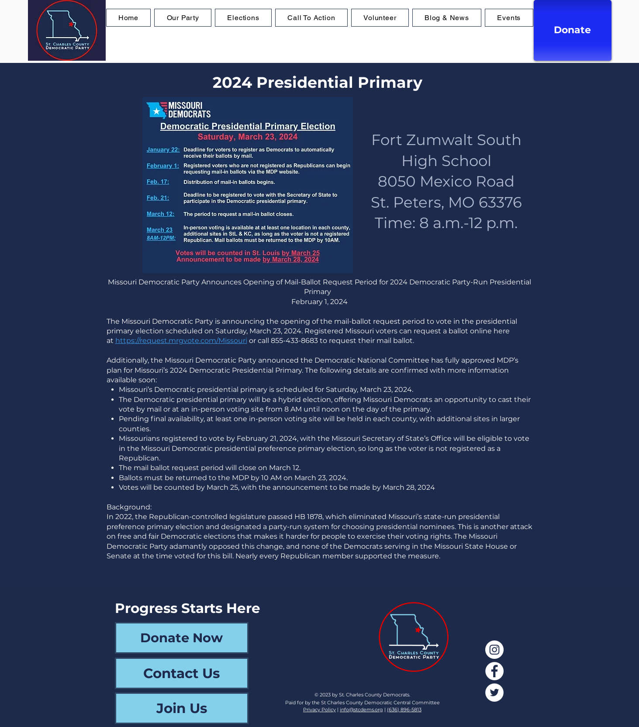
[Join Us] (182, 708)
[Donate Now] (182, 638)
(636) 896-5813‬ (404, 709)
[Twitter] (494, 692)
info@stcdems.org (361, 709)
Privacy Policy (319, 709)
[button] (243, 18)
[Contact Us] (182, 673)
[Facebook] (494, 671)
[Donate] (572, 30)
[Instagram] (494, 649)
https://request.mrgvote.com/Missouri (181, 340)
